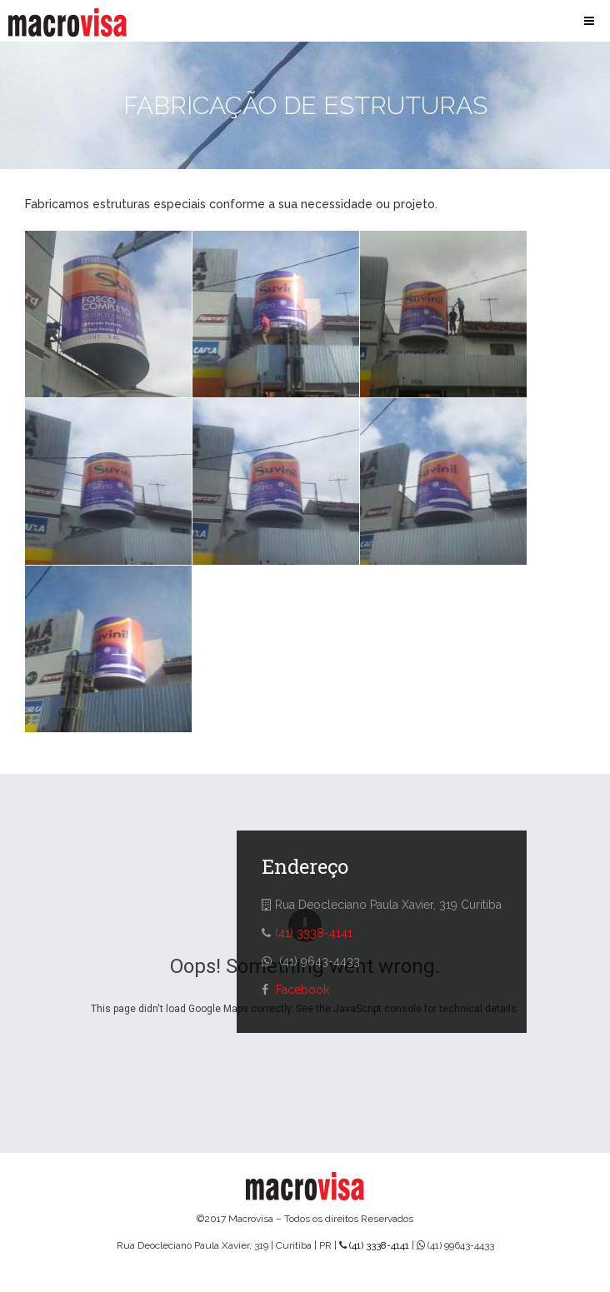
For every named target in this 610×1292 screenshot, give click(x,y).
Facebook (302, 989)
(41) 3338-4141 (313, 933)
